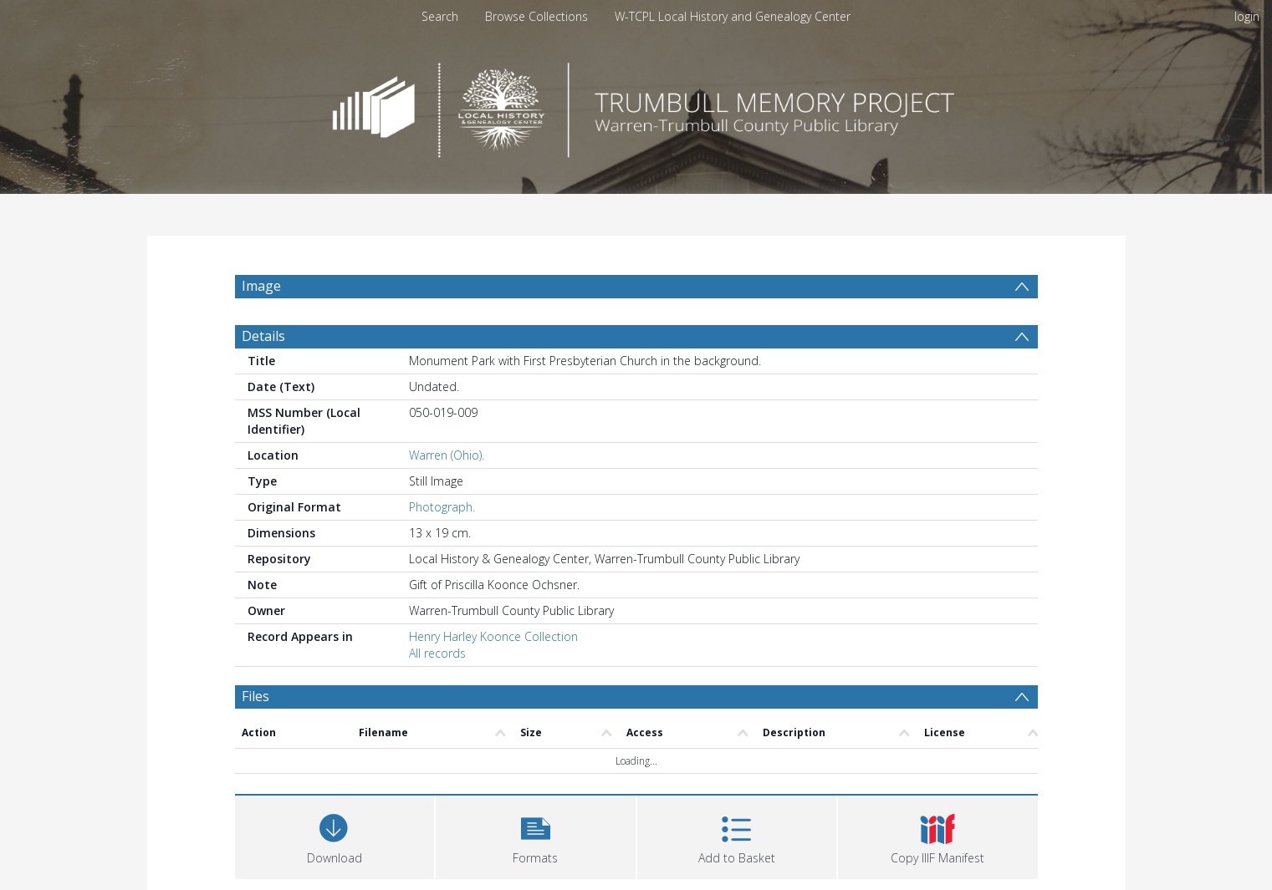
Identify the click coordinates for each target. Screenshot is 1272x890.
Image (261, 286)
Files (255, 696)
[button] (536, 835)
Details (263, 336)
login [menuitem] (1246, 16)
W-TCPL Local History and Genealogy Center (733, 16)
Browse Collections (536, 16)
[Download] (335, 835)
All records (437, 653)
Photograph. (442, 507)
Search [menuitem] (439, 16)
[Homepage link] (636, 105)
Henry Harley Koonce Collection (493, 636)
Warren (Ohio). (446, 455)
